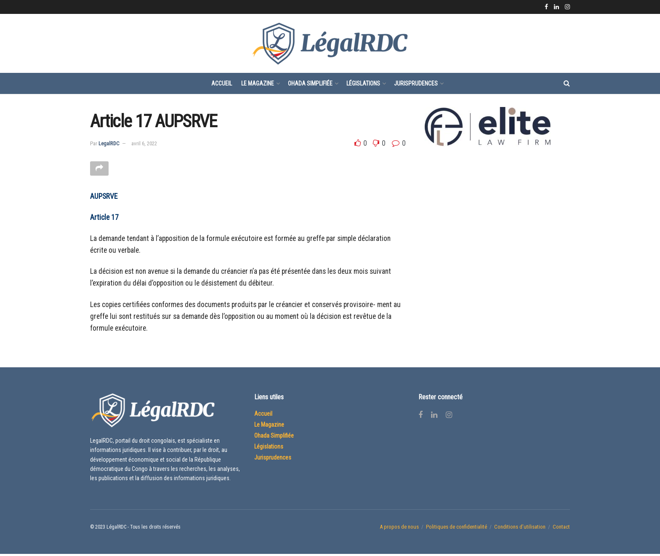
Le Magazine (257, 83)
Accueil (221, 83)
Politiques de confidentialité (456, 529)
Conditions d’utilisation (520, 529)
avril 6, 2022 (144, 143)
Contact (561, 529)
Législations (363, 83)
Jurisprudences (416, 83)
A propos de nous (399, 529)
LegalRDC (109, 143)
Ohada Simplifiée (310, 83)
